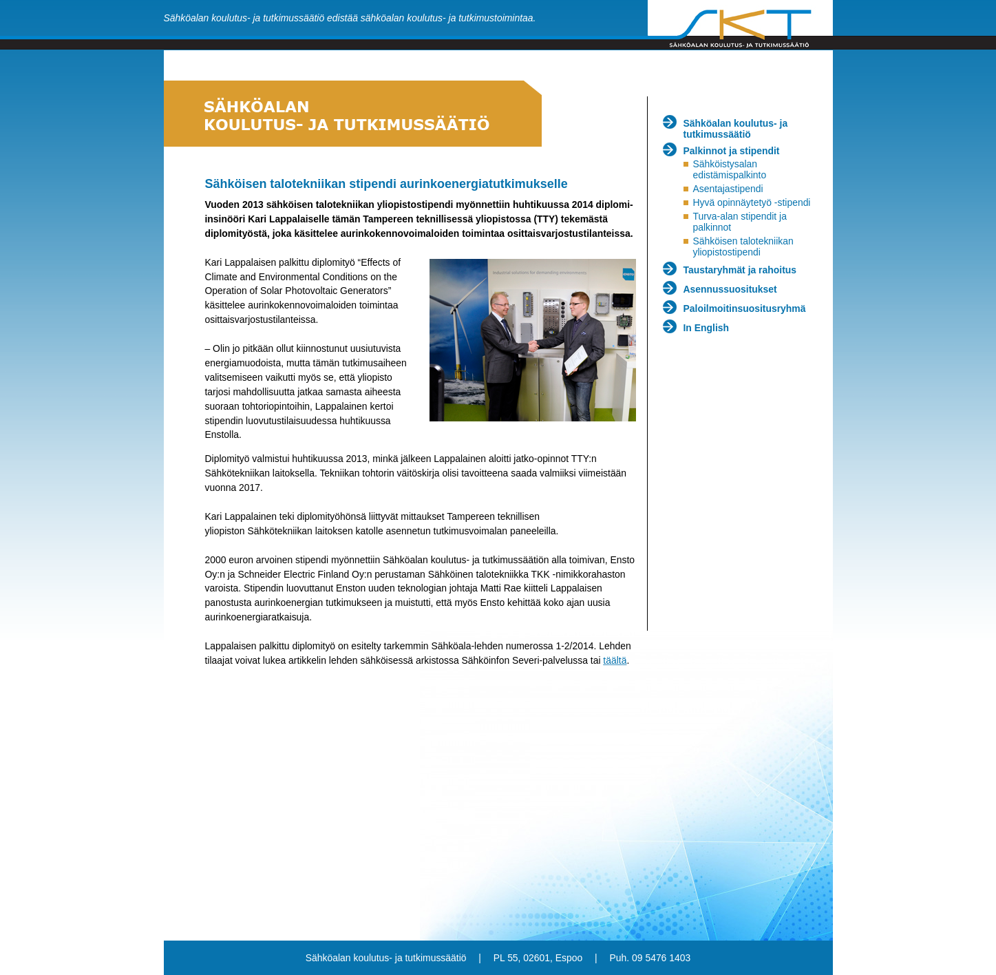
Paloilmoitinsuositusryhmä (745, 308)
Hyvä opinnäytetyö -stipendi (751, 202)
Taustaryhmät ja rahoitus (740, 269)
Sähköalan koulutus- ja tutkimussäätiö (736, 129)
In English (707, 327)
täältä (614, 660)
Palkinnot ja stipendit (732, 150)
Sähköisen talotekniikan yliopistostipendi (742, 246)
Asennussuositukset (730, 289)
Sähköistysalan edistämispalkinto (729, 169)
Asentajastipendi (727, 188)
